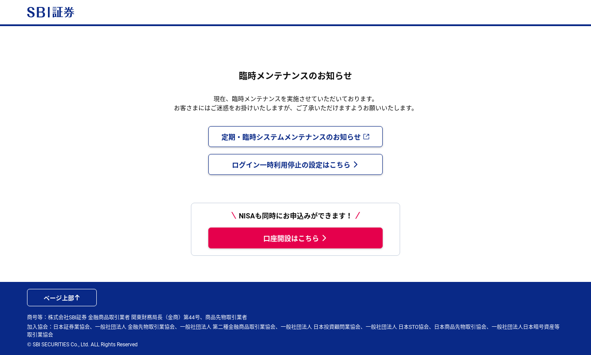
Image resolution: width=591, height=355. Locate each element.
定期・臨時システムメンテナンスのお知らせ (295, 136)
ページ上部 (62, 297)
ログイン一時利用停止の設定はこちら (295, 164)
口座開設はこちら (295, 238)
